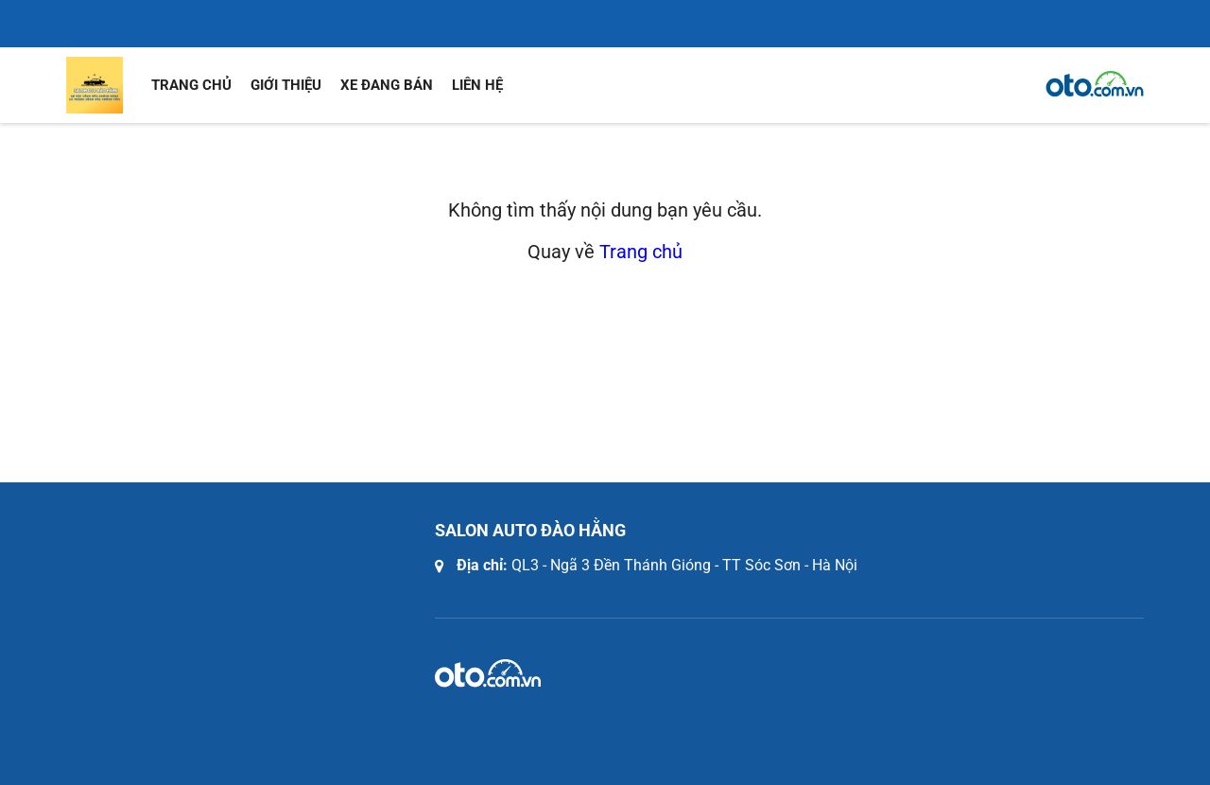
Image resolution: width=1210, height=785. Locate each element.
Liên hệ (477, 85)
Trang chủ (191, 85)
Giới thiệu (286, 85)
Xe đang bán (386, 85)
